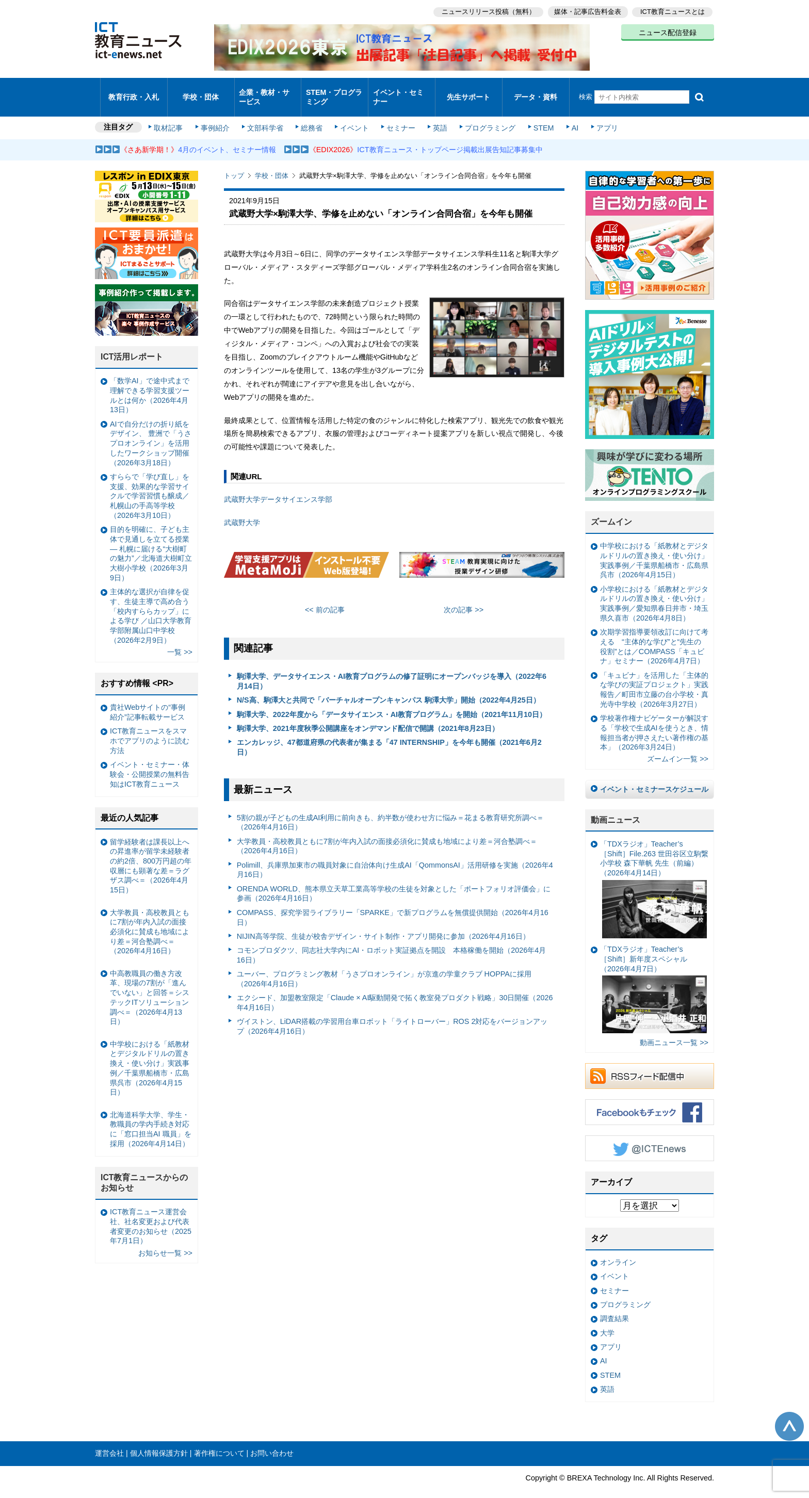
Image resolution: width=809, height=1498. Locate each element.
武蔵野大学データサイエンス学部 (278, 485)
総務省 (311, 114)
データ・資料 (535, 90)
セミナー (398, 114)
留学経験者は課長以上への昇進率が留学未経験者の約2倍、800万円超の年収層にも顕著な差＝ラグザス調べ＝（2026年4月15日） (150, 852)
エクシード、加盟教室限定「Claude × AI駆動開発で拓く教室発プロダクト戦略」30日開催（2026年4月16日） (395, 989)
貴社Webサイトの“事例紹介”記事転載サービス (147, 699)
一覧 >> (179, 638)
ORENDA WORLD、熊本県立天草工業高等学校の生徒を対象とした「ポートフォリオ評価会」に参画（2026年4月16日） (394, 880)
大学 (607, 1319)
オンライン (618, 1248)
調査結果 (614, 1305)
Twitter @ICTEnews (649, 1135)
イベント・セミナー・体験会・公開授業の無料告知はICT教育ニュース (149, 760)
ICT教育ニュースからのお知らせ (144, 1169)
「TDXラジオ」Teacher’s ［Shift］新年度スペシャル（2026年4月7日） (653, 976)
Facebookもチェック (649, 1099)
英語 (436, 114)
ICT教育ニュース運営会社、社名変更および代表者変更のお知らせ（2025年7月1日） (150, 1212)
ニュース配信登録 (668, 31)
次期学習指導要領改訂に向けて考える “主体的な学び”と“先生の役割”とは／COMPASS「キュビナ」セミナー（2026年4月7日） (654, 633)
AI (567, 114)
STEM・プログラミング (335, 90)
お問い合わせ (272, 1440)
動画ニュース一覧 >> (674, 1028)
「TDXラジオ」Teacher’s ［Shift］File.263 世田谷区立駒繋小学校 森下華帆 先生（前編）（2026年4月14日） (654, 875)
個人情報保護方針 (159, 1440)
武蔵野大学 (242, 508)
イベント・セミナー (398, 90)
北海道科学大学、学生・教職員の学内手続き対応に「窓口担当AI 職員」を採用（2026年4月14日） (150, 1115)
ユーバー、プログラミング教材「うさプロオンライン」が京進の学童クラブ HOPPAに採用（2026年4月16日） (384, 965)
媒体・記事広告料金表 (586, 10)
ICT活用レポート (132, 343)
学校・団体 (201, 90)
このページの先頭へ (789, 1412)
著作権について (219, 1440)
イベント (353, 114)
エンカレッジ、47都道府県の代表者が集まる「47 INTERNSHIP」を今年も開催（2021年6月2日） (389, 734)
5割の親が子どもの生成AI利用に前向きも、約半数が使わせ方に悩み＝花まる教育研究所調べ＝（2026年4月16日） (390, 809)
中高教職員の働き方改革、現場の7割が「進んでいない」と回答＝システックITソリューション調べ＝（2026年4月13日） (149, 983)
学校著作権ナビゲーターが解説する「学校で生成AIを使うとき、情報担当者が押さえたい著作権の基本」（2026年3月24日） (654, 719)
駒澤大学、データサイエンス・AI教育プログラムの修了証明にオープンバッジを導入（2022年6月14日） (391, 668)
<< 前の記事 (325, 596)
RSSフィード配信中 (649, 1063)
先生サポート (468, 90)
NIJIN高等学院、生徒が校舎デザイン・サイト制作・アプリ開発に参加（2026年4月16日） (383, 922)
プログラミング (485, 114)
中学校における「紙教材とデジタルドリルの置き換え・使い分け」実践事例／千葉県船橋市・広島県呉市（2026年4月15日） (654, 546)
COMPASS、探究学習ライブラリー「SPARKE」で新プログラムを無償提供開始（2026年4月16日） (392, 903)
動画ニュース (615, 806)
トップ (234, 162)
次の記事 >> (463, 596)
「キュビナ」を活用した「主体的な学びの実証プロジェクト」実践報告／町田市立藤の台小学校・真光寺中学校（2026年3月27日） (654, 675)
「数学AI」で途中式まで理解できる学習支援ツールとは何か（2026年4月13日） (149, 381)
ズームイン (611, 508)
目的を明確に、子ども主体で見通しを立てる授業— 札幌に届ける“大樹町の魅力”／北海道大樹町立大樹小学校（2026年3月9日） (151, 540)
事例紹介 (217, 114)
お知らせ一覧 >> (165, 1239)
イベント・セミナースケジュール (654, 776)
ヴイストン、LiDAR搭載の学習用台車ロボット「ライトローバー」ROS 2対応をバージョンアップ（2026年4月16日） (392, 1013)
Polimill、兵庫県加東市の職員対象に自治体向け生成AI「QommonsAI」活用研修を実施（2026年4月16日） (395, 856)
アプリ (598, 114)
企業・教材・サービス (264, 90)
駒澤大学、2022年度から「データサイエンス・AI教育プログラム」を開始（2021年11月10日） (391, 700)
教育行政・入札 (133, 90)
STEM (537, 114)
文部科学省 (266, 114)
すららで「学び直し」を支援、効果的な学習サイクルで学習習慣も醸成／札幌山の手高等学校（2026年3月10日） (149, 482)
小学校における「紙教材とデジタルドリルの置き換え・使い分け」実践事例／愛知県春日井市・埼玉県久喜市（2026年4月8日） (654, 589)
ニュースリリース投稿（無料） (485, 10)
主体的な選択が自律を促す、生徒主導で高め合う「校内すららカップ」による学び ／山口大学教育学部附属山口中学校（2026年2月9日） (150, 602)
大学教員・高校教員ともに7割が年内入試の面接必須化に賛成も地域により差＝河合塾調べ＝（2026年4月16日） (387, 832)
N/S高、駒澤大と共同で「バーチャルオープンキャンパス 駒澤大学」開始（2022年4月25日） (388, 686)
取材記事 (172, 114)
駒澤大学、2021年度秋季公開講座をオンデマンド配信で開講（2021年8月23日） (368, 714)
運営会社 (109, 1440)
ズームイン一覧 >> (677, 745)
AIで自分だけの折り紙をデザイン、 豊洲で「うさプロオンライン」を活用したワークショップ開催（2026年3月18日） (150, 429)
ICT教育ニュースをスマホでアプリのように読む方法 (149, 727)
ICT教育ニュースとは (672, 10)
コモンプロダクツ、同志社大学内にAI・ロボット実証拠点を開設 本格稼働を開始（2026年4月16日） (391, 942)
